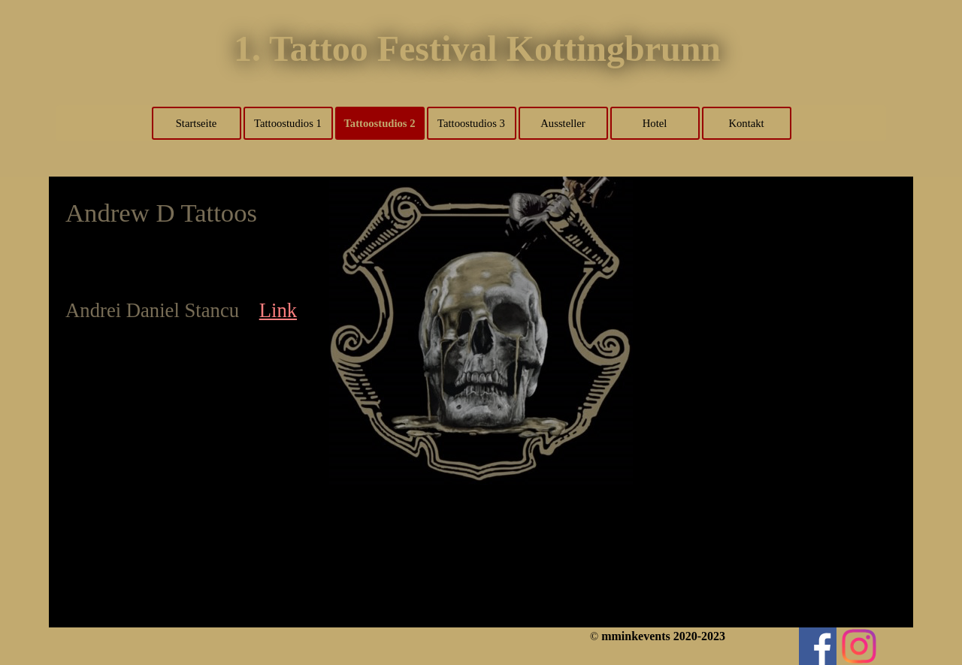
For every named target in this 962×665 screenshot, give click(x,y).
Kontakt (746, 123)
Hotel (655, 123)
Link (278, 310)
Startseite (196, 123)
